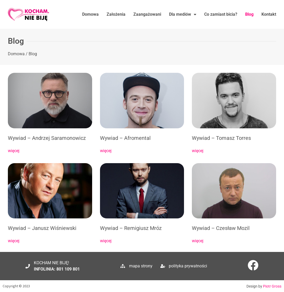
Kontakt (268, 14)
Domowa (90, 14)
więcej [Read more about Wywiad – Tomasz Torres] (197, 150)
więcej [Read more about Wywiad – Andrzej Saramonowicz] (13, 150)
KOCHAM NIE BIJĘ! (51, 262)
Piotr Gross (272, 286)
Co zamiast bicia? (220, 14)
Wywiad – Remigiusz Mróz (131, 228)
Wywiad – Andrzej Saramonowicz (47, 138)
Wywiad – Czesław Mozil (221, 228)
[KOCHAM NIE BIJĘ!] (27, 266)
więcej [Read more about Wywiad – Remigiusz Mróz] (106, 240)
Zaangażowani (147, 14)
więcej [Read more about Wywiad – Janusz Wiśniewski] (13, 240)
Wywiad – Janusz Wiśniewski (42, 228)
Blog (249, 14)
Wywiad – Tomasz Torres (221, 138)
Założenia (116, 14)
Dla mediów (182, 14)
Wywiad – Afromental (125, 138)
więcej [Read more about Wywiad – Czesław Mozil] (197, 240)
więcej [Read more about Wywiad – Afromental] (106, 150)
